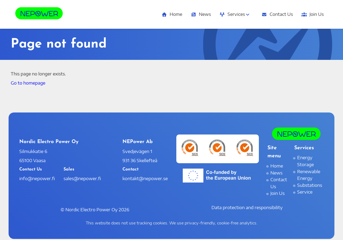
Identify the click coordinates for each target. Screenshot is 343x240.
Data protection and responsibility (247, 207)
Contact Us (277, 14)
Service (304, 192)
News (201, 14)
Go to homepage (28, 83)
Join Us (312, 14)
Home (172, 14)
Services (234, 14)
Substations (309, 185)
